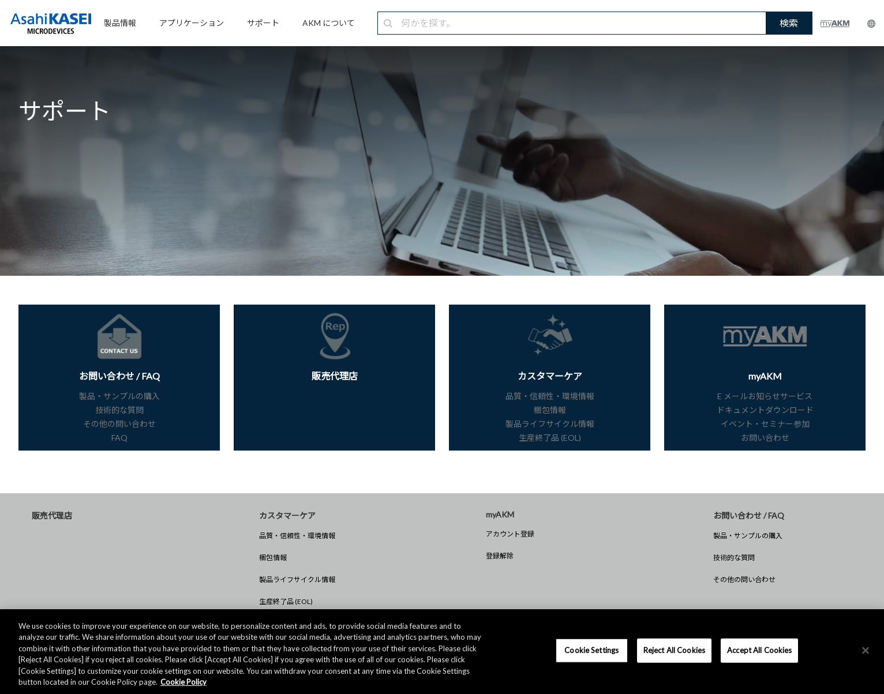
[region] (442, 651)
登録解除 (500, 556)
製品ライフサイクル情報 (297, 579)
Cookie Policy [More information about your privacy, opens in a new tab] (183, 682)
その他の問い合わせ (744, 579)
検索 (789, 22)
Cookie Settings (591, 650)
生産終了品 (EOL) (286, 601)
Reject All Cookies (674, 650)
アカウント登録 (510, 534)
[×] (865, 650)
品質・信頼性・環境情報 (297, 535)
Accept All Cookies (759, 650)
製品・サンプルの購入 (747, 535)
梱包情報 (273, 557)
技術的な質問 (734, 557)
